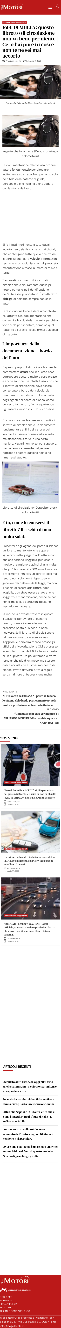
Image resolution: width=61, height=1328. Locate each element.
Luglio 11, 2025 (13, 804)
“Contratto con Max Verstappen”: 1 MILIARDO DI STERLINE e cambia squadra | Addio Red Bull (30, 716)
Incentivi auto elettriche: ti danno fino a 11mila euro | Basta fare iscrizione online (28, 1101)
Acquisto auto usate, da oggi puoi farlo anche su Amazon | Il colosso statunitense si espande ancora (30, 1086)
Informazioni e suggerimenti (14, 22)
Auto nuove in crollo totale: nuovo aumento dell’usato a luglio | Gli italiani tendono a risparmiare (28, 1134)
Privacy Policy (8, 1304)
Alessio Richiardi (13, 868)
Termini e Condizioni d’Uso (15, 1311)
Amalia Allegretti (13, 61)
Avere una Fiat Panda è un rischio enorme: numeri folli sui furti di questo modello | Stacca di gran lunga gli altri (30, 1151)
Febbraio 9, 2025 (33, 61)
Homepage (6, 1300)
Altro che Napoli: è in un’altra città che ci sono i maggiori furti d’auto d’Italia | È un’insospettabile (29, 1116)
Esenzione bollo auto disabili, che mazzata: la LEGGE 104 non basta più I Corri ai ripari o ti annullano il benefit (29, 860)
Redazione (6, 1307)
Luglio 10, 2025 (13, 941)
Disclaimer (6, 1297)
